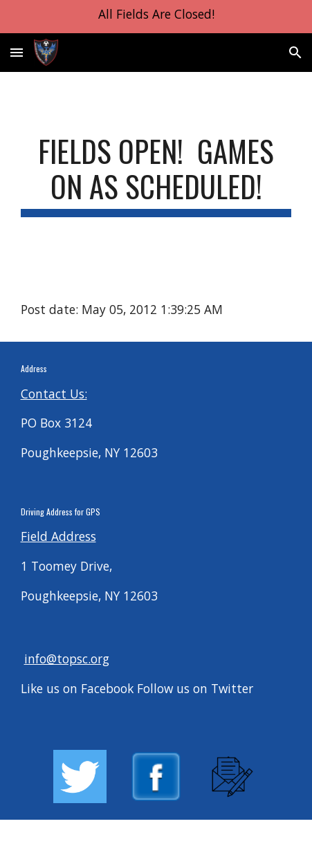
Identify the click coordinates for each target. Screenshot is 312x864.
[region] (156, 16)
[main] (156, 175)
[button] (16, 52)
